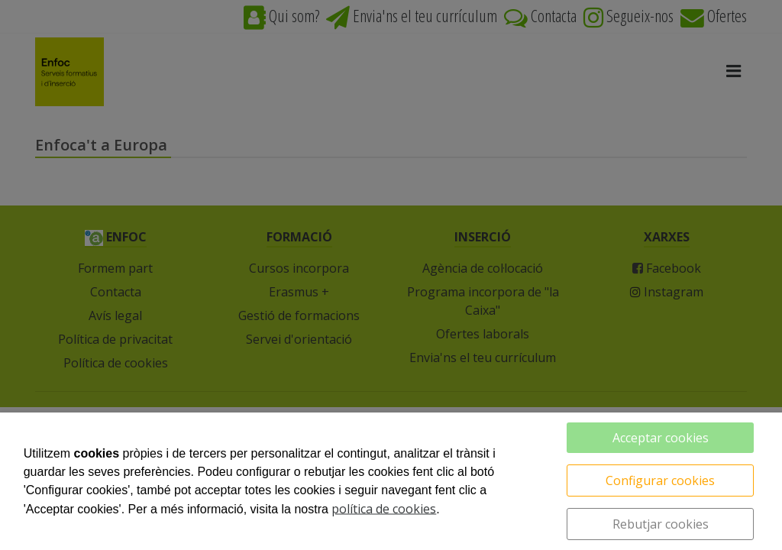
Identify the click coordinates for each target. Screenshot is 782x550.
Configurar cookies (660, 480)
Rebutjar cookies (660, 524)
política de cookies (383, 508)
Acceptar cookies (660, 437)
